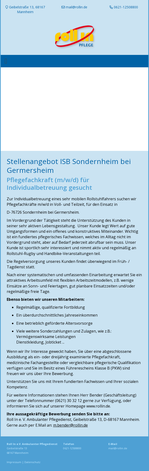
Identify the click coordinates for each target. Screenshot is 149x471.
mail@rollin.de (117, 448)
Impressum (14, 462)
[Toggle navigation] (6, 61)
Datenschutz (32, 462)
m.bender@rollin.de (70, 425)
